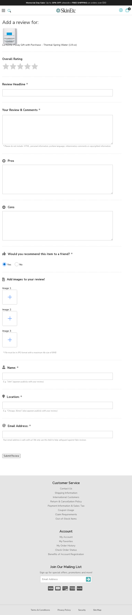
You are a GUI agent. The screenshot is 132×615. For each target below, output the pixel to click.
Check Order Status (66, 550)
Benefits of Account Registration (66, 554)
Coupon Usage (66, 510)
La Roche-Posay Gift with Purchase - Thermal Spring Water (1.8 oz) (39, 45)
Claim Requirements (66, 514)
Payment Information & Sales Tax (66, 505)
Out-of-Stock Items (66, 518)
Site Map (97, 610)
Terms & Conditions (40, 610)
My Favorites (66, 541)
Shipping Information (66, 493)
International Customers (66, 497)
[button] (5, 66)
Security (82, 610)
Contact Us (66, 488)
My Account (66, 537)
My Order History (66, 545)
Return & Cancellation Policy (66, 501)
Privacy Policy (64, 610)
